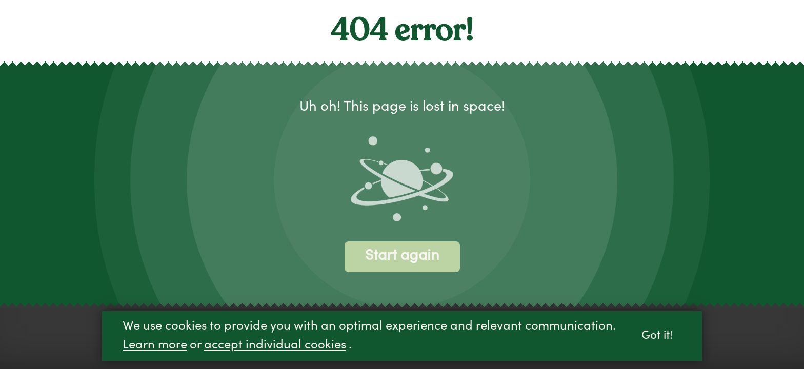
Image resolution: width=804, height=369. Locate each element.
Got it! (657, 336)
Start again (402, 256)
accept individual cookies (275, 346)
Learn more (155, 346)
